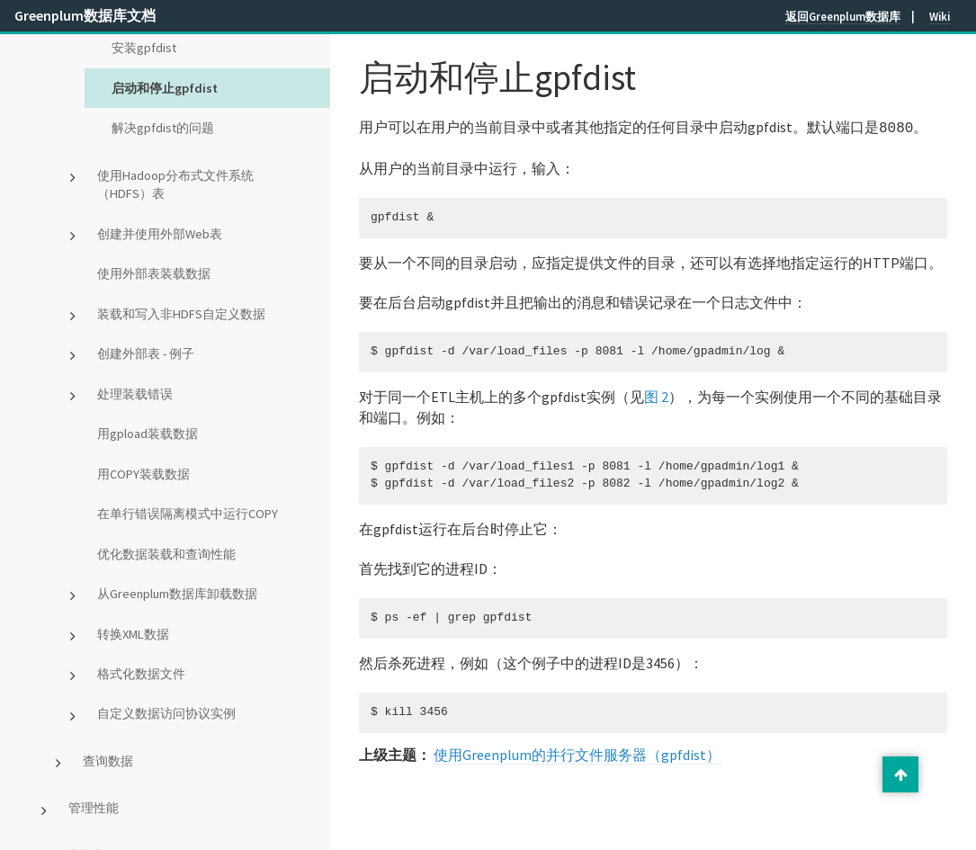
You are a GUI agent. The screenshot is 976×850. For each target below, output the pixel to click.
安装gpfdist (144, 48)
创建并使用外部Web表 (159, 234)
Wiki (939, 16)
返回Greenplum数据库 (842, 16)
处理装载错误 (135, 394)
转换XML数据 (133, 634)
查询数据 (108, 761)
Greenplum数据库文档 (85, 15)
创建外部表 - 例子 (145, 353)
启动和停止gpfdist (165, 88)
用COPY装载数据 (143, 474)
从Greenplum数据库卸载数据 (177, 594)
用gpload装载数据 (147, 433)
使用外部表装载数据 (153, 273)
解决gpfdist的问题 (163, 128)
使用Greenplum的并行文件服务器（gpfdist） (577, 753)
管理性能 (93, 808)
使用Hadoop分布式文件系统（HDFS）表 (175, 184)
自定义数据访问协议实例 (166, 713)
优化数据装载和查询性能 (166, 554)
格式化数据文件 (141, 674)
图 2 (656, 395)
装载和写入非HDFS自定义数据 (181, 314)
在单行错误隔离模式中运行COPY (187, 514)
